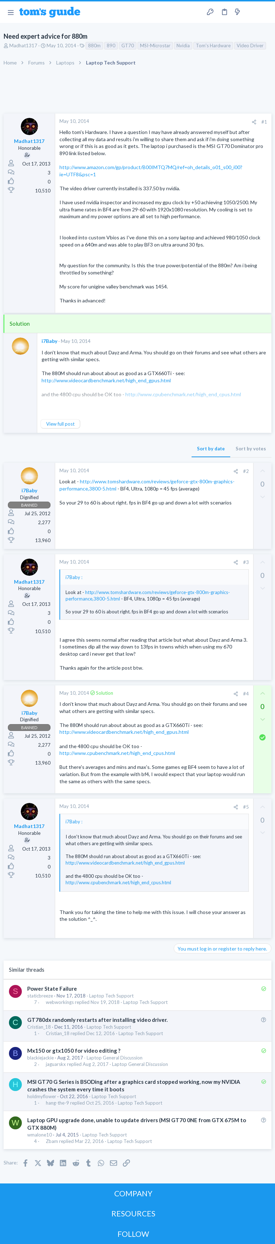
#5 (246, 807)
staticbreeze (40, 996)
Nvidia (183, 45)
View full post (60, 424)
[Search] (265, 12)
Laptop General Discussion (115, 1058)
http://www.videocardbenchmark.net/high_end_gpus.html (106, 380)
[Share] (254, 122)
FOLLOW (133, 1233)
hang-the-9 (57, 1103)
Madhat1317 (23, 45)
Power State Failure (52, 988)
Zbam (52, 1141)
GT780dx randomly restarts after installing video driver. (97, 1019)
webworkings (60, 1002)
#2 (246, 471)
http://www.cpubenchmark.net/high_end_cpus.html (117, 753)
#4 (246, 694)
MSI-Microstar (155, 45)
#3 (246, 562)
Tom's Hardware (213, 45)
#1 (264, 122)
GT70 (127, 45)
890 (111, 45)
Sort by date (211, 448)
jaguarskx (56, 1064)
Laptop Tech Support (111, 996)
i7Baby (49, 341)
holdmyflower (41, 1096)
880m (94, 45)
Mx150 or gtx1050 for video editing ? (73, 1050)
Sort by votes (251, 448)
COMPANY (133, 1193)
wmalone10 (39, 1135)
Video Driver (250, 45)
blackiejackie (40, 1058)
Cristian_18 (39, 1027)
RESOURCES (133, 1213)
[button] (11, 12)
